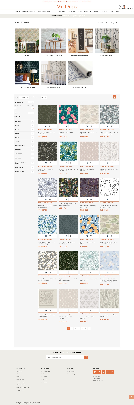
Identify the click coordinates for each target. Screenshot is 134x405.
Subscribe (86, 357)
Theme (17, 141)
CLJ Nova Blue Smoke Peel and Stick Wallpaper (67, 243)
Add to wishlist (50, 126)
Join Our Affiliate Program (23, 387)
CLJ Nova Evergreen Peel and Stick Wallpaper (46, 133)
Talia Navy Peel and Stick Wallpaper (66, 133)
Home (95, 23)
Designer (18, 158)
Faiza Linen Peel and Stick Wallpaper (87, 317)
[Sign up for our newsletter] (65, 357)
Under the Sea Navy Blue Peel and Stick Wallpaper (47, 206)
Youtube (103, 372)
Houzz (112, 372)
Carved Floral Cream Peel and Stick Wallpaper (46, 315)
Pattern (18, 150)
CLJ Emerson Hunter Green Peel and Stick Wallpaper (68, 279)
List (117, 96)
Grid (114, 96)
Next (85, 328)
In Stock (18, 113)
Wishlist (45, 382)
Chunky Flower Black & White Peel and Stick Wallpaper (47, 279)
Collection (19, 154)
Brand (17, 133)
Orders (45, 376)
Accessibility (72, 374)
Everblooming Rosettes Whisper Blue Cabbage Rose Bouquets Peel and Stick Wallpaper (109, 280)
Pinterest (108, 372)
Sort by (17, 97)
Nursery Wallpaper (53, 88)
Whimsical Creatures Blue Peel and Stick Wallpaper (46, 243)
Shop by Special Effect (80, 88)
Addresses (46, 374)
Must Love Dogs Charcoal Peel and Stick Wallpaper (67, 204)
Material (18, 121)
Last (89, 328)
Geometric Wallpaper (27, 88)
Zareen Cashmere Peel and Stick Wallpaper (109, 169)
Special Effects (20, 145)
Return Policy (20, 382)
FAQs (18, 374)
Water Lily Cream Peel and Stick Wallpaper (88, 133)
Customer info (46, 371)
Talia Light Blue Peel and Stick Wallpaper (88, 243)
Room (17, 129)
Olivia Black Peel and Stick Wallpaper (45, 169)
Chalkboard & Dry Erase (80, 55)
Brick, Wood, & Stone (54, 55)
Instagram (95, 372)
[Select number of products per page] (43, 97)
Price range (19, 102)
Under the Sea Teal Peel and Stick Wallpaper (89, 279)
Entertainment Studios (20, 162)
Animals (27, 55)
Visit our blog (20, 390)
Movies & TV (19, 167)
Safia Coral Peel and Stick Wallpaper (87, 169)
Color (17, 125)
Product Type (19, 172)
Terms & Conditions (24, 404)
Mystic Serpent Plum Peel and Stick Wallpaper (88, 206)
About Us (19, 371)
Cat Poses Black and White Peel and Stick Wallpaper (109, 206)
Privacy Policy (35, 404)
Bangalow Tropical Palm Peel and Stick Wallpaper (68, 169)
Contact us (71, 371)
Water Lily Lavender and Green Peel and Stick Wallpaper (108, 243)
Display (33, 97)
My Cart (45, 379)
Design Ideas (20, 379)
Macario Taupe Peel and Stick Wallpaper (108, 315)
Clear (29, 102)
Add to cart (46, 126)
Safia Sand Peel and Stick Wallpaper (66, 317)
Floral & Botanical (106, 55)
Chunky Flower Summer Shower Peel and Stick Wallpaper (109, 133)
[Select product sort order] (24, 97)
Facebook (99, 372)
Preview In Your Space (45, 129)
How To (19, 376)
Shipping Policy (21, 384)
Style (17, 137)
